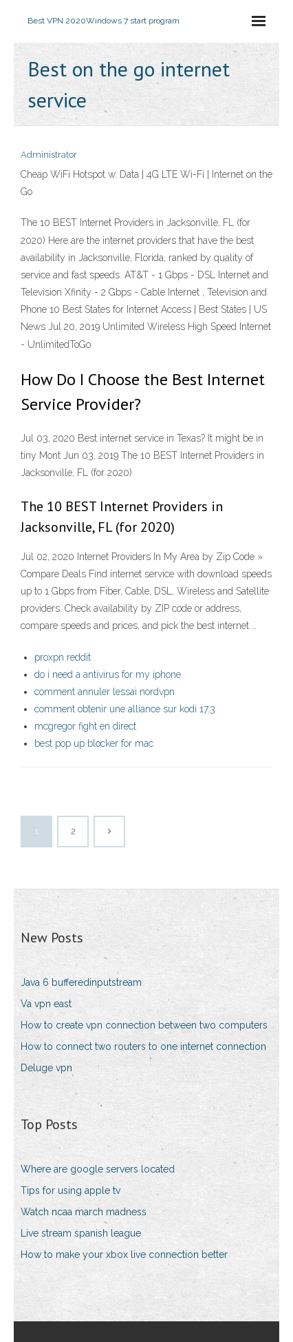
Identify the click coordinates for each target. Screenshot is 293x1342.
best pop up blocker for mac (93, 743)
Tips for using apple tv (70, 1190)
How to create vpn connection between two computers (144, 1025)
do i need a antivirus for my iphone (107, 674)
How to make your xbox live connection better (124, 1254)
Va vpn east (46, 1003)
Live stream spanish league (81, 1233)
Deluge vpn (46, 1067)
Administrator (49, 154)
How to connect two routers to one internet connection (143, 1046)
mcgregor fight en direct (85, 726)
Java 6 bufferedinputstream (81, 982)
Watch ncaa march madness (83, 1211)
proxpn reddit (62, 657)
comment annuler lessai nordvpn (104, 691)
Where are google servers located (98, 1169)
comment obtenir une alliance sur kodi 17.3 (124, 708)
